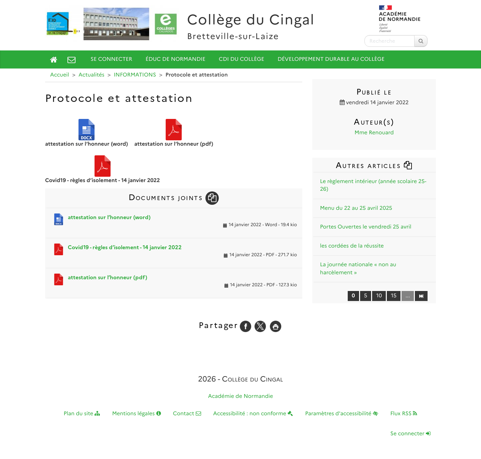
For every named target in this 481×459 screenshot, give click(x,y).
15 (393, 296)
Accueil (59, 75)
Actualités (91, 75)
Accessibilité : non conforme (253, 414)
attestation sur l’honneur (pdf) (107, 277)
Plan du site (82, 414)
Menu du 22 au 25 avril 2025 (356, 208)
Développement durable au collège (331, 59)
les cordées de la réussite (352, 246)
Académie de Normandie (240, 396)
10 (379, 296)
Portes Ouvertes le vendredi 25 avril (366, 227)
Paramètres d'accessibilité (341, 414)
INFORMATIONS (135, 75)
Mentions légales (136, 414)
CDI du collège (241, 59)
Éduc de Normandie (175, 59)
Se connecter (111, 59)
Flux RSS (403, 414)
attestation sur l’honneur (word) (109, 217)
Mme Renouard (374, 133)
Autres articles (374, 165)
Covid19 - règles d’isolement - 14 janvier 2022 (125, 247)
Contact (187, 414)
